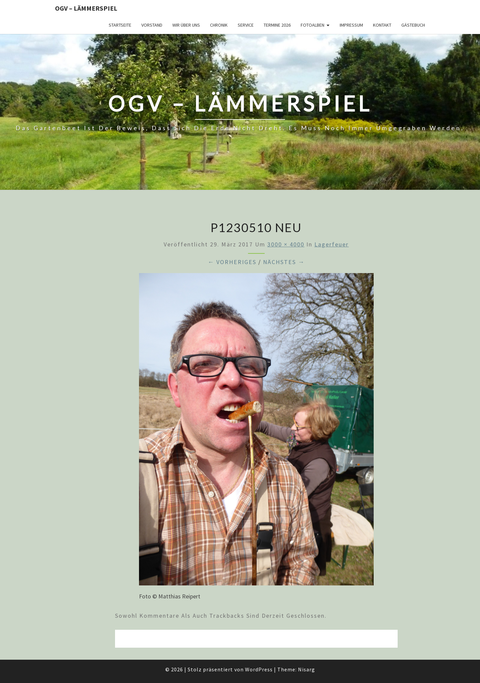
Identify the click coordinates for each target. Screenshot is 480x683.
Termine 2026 (277, 25)
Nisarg (306, 669)
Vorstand (151, 25)
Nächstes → (284, 262)
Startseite (120, 25)
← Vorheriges (232, 262)
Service (246, 25)
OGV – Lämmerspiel (86, 8)
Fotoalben (312, 25)
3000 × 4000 (285, 244)
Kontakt (382, 25)
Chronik (219, 25)
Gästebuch (413, 25)
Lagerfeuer (331, 244)
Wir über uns (186, 25)
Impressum (351, 25)
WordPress (259, 669)
